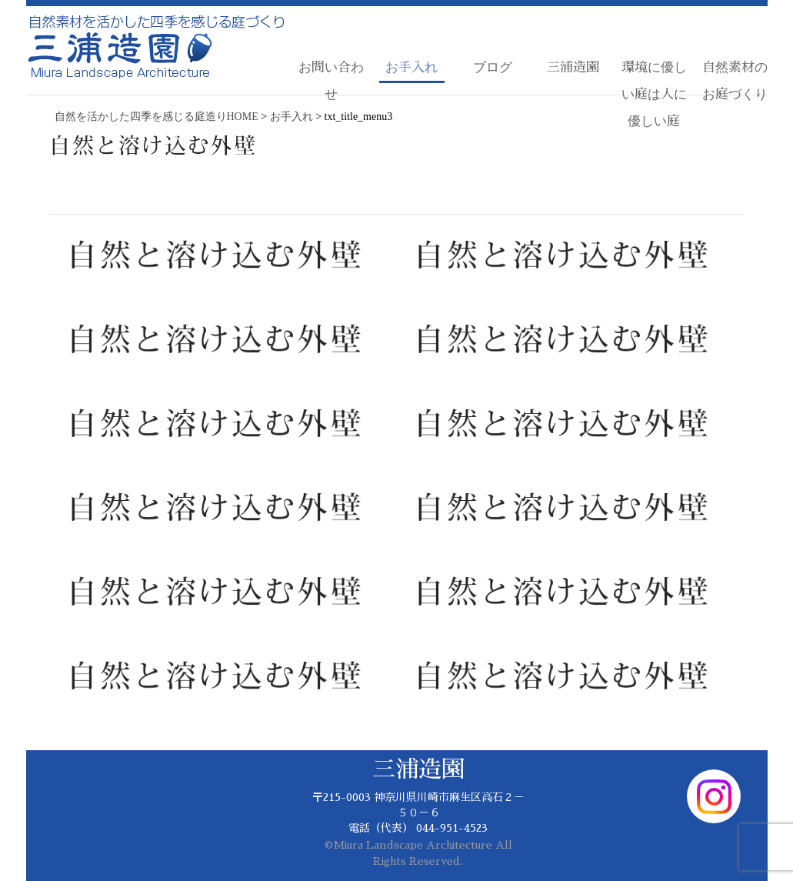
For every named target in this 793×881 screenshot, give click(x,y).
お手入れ (411, 67)
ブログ (492, 67)
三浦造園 (573, 67)
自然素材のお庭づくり (735, 81)
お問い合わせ (331, 81)
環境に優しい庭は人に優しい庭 (654, 94)
